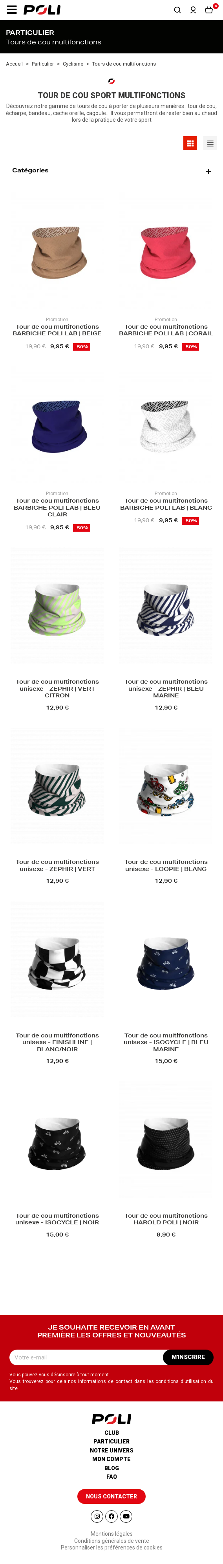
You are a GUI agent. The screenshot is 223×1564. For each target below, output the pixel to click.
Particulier (111, 1441)
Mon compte (111, 1459)
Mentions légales (112, 1534)
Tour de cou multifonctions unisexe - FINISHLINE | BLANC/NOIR (57, 1043)
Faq (111, 1477)
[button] (12, 10)
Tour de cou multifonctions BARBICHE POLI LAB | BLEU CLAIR (57, 508)
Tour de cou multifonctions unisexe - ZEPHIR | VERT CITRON (57, 689)
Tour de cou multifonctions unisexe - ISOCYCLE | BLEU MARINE (166, 1043)
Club (111, 1433)
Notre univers (111, 1450)
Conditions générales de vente (111, 1541)
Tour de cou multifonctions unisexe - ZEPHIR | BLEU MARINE (166, 689)
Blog (111, 1468)
